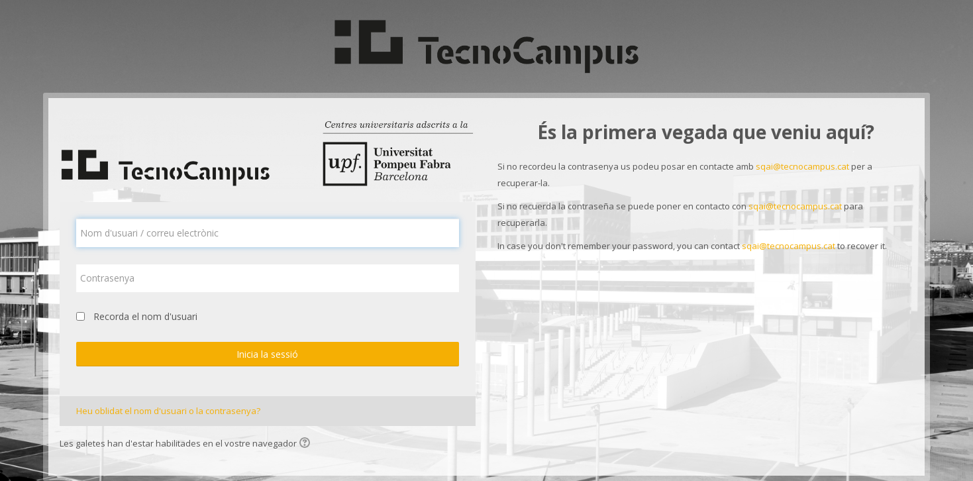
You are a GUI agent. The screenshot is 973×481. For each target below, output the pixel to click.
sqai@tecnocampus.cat (802, 166)
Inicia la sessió (267, 354)
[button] (307, 444)
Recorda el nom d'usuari (145, 316)
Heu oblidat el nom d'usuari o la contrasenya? (168, 411)
